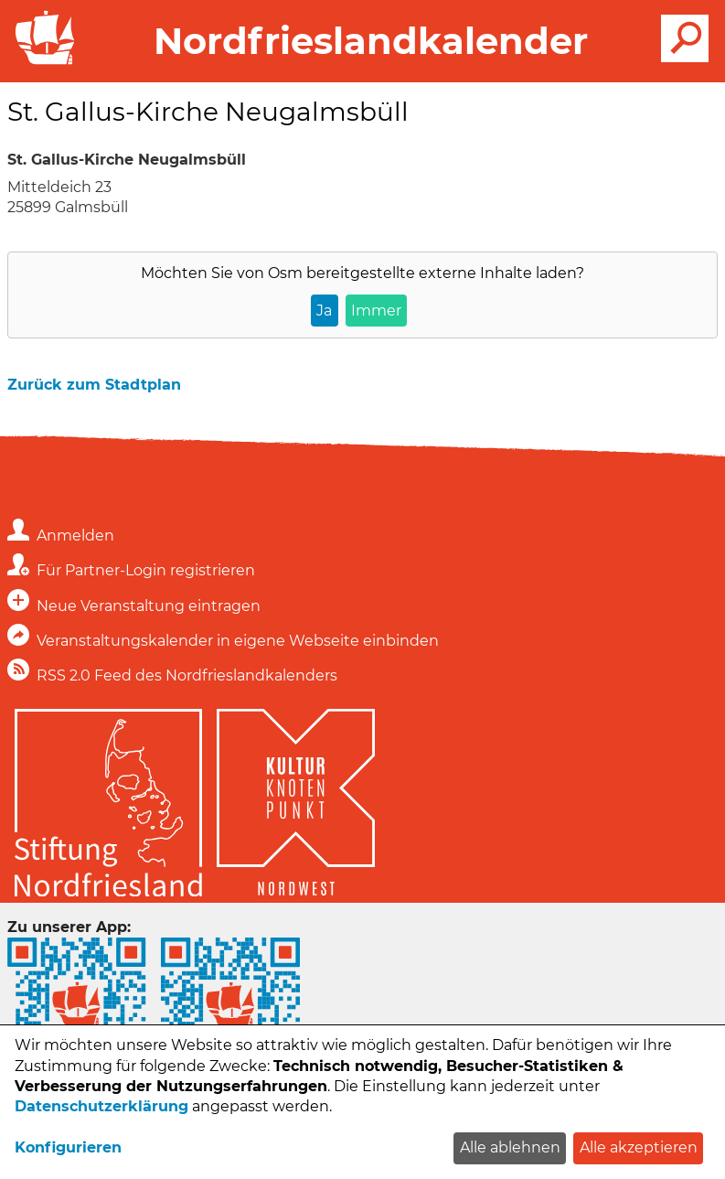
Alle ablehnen (510, 1147)
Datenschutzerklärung (101, 1106)
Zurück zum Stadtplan (94, 384)
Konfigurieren (68, 1147)
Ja (324, 310)
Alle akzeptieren (639, 1147)
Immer (376, 310)
